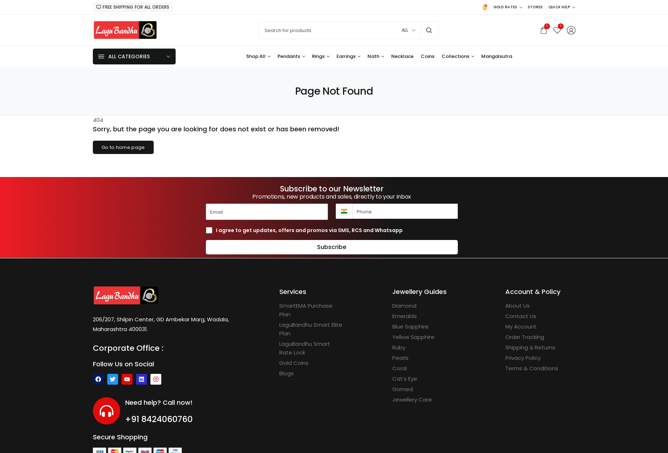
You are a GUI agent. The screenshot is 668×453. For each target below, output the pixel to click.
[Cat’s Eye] (404, 379)
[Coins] (427, 56)
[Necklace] (402, 56)
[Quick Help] (562, 7)
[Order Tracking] (524, 337)
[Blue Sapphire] (410, 326)
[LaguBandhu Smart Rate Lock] (311, 348)
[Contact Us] (520, 316)
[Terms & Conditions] (531, 368)
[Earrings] (348, 56)
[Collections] (458, 56)
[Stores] (535, 7)
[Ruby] (398, 347)
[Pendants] (291, 56)
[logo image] (125, 29)
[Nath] (375, 56)
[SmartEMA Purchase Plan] (311, 310)
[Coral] (399, 368)
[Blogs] (286, 373)
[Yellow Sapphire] (413, 337)
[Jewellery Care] (412, 399)
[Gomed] (402, 389)
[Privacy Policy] (523, 358)
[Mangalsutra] (496, 56)
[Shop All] (258, 56)
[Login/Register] (571, 30)
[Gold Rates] (507, 7)
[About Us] (517, 306)
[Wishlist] (557, 30)
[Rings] (320, 56)
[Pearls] (400, 358)
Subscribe (331, 247)
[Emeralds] (404, 316)
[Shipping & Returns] (530, 347)
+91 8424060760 (159, 419)
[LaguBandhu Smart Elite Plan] (311, 329)
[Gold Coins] (293, 363)
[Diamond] (404, 306)
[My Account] (521, 326)
